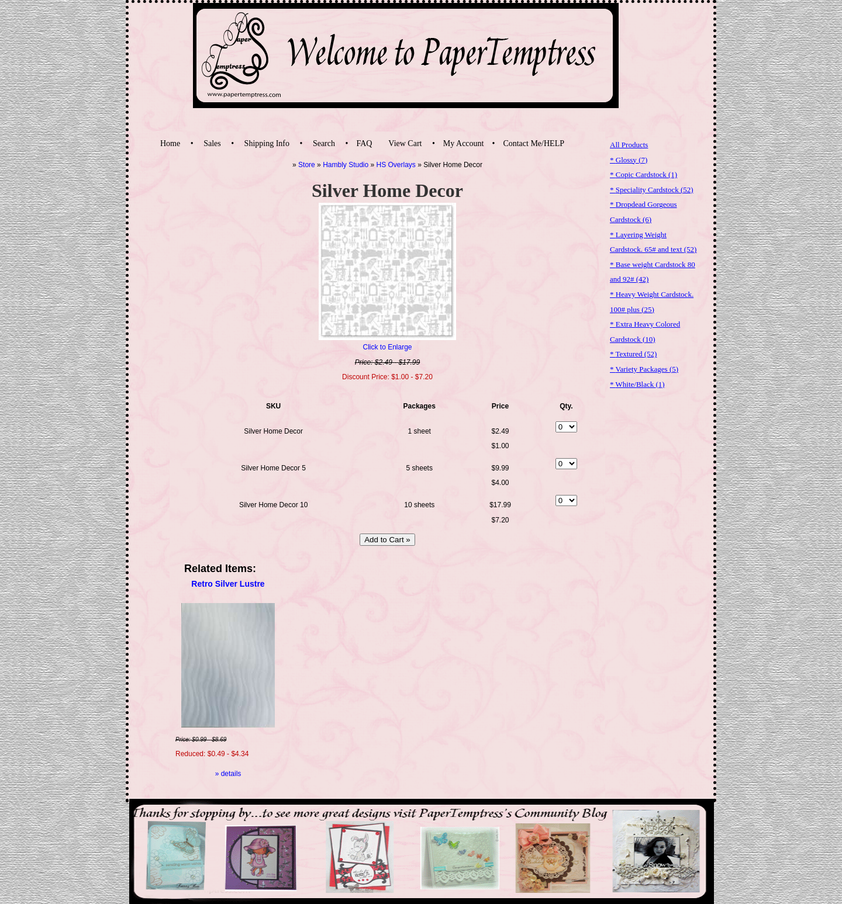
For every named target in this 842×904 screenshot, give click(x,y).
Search (324, 143)
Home (170, 143)
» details (228, 774)
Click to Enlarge (387, 347)
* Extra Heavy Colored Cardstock (645, 332)
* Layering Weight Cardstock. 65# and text (653, 242)
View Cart (405, 143)
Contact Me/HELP (533, 143)
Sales (212, 143)
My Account (463, 143)
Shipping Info (266, 143)
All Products (629, 144)
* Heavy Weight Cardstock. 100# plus (651, 302)
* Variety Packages (644, 369)
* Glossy (628, 159)
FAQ (364, 143)
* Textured (633, 353)
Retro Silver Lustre (227, 583)
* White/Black (637, 384)
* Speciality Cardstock (651, 189)
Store (306, 165)
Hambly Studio (345, 165)
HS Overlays (396, 165)
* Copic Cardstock (643, 174)
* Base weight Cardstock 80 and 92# (652, 272)
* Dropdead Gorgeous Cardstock (643, 212)
